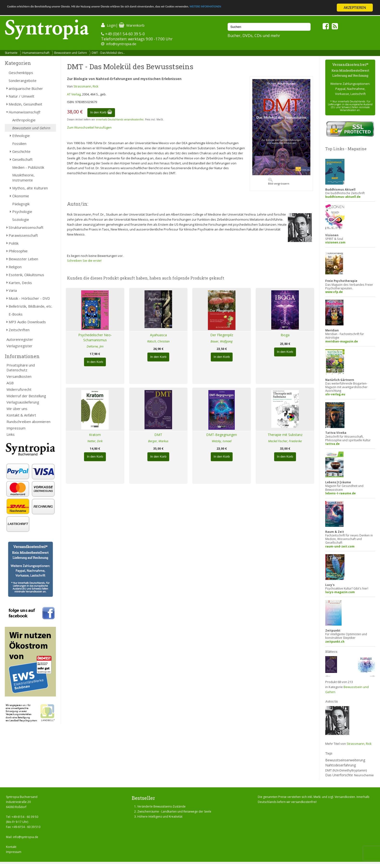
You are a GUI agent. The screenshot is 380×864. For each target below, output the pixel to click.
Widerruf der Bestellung (26, 395)
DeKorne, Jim (95, 346)
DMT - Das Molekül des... (108, 53)
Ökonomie (20, 195)
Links (10, 434)
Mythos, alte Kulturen (30, 188)
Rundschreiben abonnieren (28, 421)
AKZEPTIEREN (355, 7)
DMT (158, 434)
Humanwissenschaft (35, 53)
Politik (13, 243)
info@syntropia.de (121, 43)
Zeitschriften (19, 329)
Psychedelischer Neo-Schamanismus (95, 337)
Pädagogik (21, 203)
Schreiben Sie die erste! (84, 260)
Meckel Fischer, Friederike (285, 441)
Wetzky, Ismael (221, 441)
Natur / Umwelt (21, 96)
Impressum (15, 428)
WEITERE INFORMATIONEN (288, 7)
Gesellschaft (22, 159)
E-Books (16, 314)
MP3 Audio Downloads (27, 321)
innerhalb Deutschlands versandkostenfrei (120, 119)
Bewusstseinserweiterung (345, 760)
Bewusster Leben (23, 258)
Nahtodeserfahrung (340, 765)
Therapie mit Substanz (285, 434)
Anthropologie (24, 120)
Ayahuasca (158, 335)
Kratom (95, 434)
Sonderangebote (22, 80)
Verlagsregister (19, 345)
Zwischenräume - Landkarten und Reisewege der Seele (174, 811)
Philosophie (18, 251)
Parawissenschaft (23, 235)
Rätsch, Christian (158, 341)
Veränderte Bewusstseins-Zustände (161, 806)
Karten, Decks (20, 282)
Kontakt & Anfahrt (21, 415)
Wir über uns (16, 408)
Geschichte (21, 151)
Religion (15, 266)
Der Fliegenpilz (221, 335)
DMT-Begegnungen (221, 434)
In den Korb (101, 112)
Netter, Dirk (95, 441)
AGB (10, 382)
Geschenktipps (21, 72)
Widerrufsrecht (18, 389)
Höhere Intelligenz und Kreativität (159, 816)
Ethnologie (21, 135)
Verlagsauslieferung (22, 402)
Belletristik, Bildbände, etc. (30, 306)
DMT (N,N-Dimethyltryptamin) (346, 770)
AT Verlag (74, 94)
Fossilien (19, 143)
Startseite (11, 53)
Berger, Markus (158, 441)
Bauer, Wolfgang (222, 341)
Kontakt (11, 847)
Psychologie (22, 211)
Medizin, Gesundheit (25, 104)
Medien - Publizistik (28, 167)
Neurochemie (364, 775)
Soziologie (20, 219)
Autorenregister (19, 339)
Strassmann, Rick (85, 86)
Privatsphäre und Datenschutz (20, 368)
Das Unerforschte (339, 775)
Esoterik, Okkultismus (26, 274)
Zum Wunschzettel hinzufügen (89, 127)
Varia (13, 290)
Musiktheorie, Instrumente (23, 177)
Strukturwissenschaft (26, 227)
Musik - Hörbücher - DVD (29, 298)
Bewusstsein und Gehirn (70, 53)
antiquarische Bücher (26, 88)
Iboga (285, 335)
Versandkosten (18, 376)
